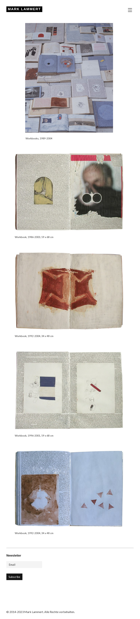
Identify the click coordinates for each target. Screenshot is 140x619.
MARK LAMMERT (24, 9)
